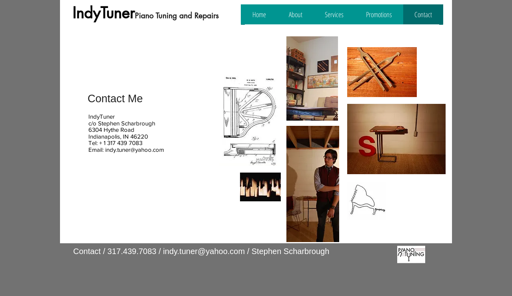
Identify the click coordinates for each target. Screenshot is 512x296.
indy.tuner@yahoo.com (134, 149)
